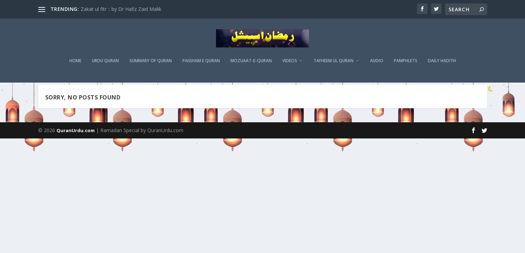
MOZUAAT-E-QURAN (251, 65)
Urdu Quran (105, 65)
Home (75, 65)
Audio (376, 65)
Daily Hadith (442, 65)
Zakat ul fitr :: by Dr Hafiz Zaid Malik (121, 9)
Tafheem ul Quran (334, 65)
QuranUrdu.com (75, 146)
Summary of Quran (150, 65)
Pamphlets (405, 65)
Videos (289, 65)
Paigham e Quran (201, 65)
